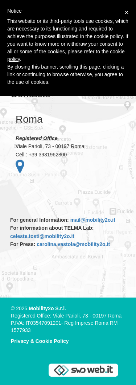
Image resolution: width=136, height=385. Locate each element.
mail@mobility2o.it (92, 220)
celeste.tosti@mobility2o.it (42, 236)
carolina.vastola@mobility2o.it (73, 244)
